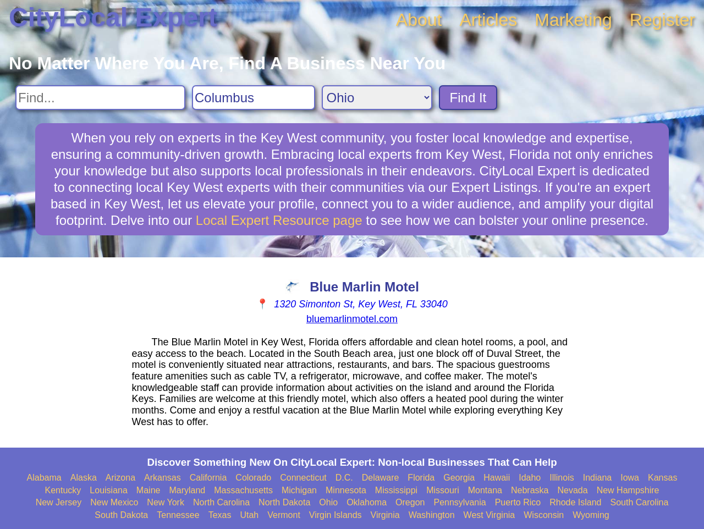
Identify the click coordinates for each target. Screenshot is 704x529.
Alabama (44, 477)
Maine (148, 490)
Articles (488, 20)
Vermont (283, 515)
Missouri (442, 490)
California (208, 477)
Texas (220, 515)
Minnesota (346, 490)
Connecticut (303, 477)
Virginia (385, 515)
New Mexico (114, 502)
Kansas (662, 477)
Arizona (120, 477)
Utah (249, 515)
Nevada (572, 490)
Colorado (253, 477)
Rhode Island (575, 502)
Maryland (187, 490)
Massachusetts (243, 490)
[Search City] (253, 97)
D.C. (344, 477)
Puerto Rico (518, 502)
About (419, 20)
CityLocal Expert (113, 17)
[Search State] (377, 97)
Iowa (629, 477)
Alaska (83, 477)
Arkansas (162, 477)
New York (165, 502)
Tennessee (178, 515)
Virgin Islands (335, 515)
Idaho (530, 477)
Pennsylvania (459, 502)
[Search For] (100, 97)
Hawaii (496, 477)
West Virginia (489, 515)
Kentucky (63, 490)
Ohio (328, 502)
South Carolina (639, 502)
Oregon (410, 502)
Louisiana (109, 490)
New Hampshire (628, 490)
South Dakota (121, 515)
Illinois (561, 477)
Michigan (299, 490)
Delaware (380, 477)
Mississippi (396, 490)
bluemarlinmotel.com (352, 318)
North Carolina (221, 502)
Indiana (597, 477)
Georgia (459, 477)
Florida (421, 477)
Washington (432, 515)
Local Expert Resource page (279, 220)
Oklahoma (366, 502)
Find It (468, 97)
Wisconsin (544, 515)
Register (662, 20)
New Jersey (59, 502)
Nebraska (529, 490)
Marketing (573, 20)
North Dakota (284, 502)
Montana (485, 490)
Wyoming (591, 515)
